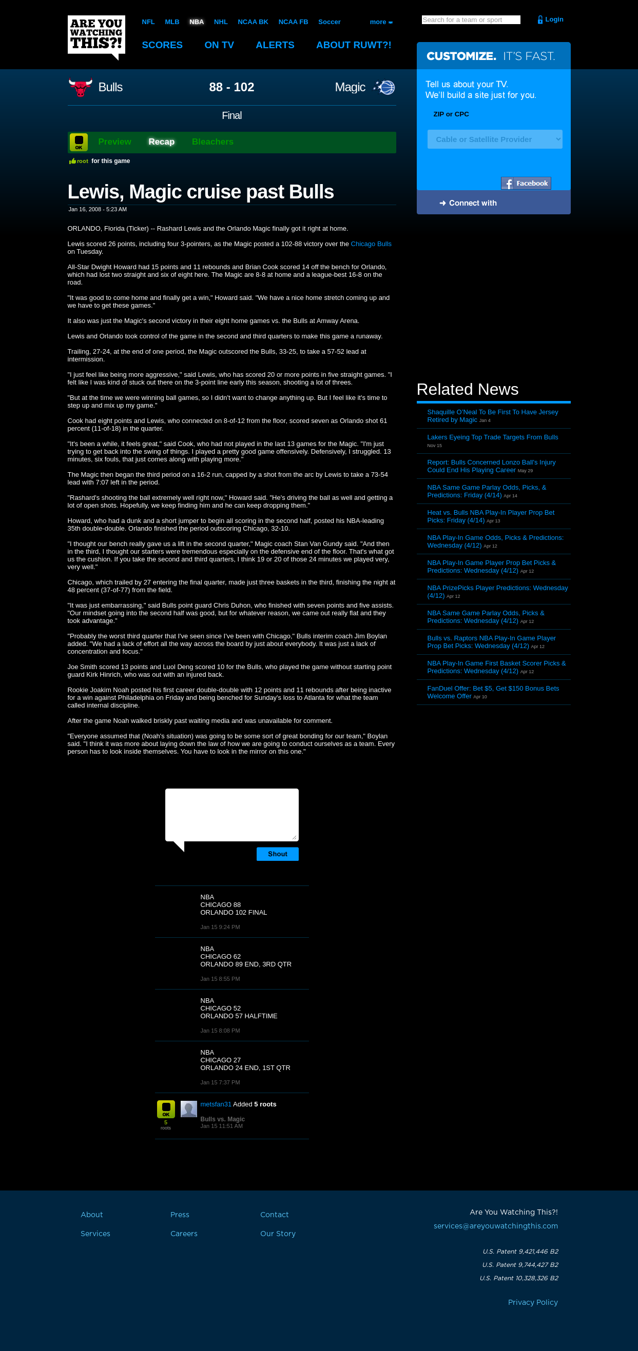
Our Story (278, 1234)
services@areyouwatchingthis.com (496, 1226)
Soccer (329, 22)
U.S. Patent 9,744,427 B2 (520, 1265)
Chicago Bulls (371, 244)
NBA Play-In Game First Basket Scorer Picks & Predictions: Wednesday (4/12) (497, 667)
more (378, 22)
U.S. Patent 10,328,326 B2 (518, 1278)
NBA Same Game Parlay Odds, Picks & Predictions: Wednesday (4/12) (486, 616)
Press (179, 1215)
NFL (148, 22)
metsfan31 (216, 1104)
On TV (220, 44)
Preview (115, 142)
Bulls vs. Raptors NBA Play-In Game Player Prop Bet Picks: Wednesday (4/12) (492, 642)
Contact (274, 1215)
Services (95, 1234)
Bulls (111, 87)
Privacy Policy (533, 1302)
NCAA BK (253, 22)
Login (555, 19)
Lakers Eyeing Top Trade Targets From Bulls (493, 437)
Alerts (275, 44)
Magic (350, 87)
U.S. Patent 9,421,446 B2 (520, 1251)
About (355, 44)
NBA (196, 22)
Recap (161, 142)
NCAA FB (293, 22)
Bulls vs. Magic (223, 1119)
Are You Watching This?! (96, 38)
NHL (221, 22)
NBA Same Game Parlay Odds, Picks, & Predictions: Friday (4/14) (487, 491)
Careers (184, 1234)
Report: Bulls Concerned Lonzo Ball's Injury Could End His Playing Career (492, 466)
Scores (162, 44)
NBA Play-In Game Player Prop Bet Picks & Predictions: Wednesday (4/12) (492, 566)
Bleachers (213, 142)
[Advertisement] (494, 299)
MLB (172, 22)
